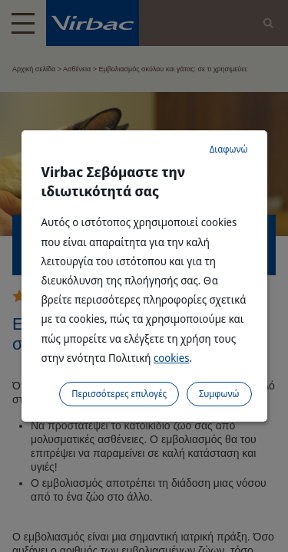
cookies (172, 357)
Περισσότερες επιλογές (119, 393)
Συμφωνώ (219, 393)
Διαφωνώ (229, 149)
